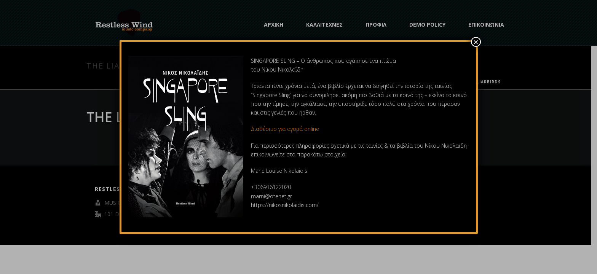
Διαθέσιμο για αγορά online (286, 128)
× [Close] (476, 42)
